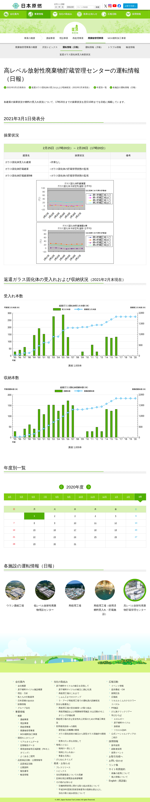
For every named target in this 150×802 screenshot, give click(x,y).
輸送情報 (130, 47)
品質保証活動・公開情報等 (30, 760)
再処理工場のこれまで (69, 693)
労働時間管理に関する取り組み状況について (79, 786)
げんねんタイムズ (64, 759)
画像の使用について (120, 773)
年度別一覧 (102, 87)
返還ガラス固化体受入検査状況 (75, 54)
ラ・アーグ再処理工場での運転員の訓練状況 (79, 700)
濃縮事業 (50, 38)
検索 (97, 7)
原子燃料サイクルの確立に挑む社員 (75, 689)
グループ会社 (24, 708)
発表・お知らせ (62, 763)
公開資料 (24, 767)
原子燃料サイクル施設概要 (30, 689)
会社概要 (22, 686)
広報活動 (112, 14)
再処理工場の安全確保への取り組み (75, 708)
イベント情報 (117, 686)
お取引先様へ (130, 6)
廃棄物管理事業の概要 (26, 47)
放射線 (117, 726)
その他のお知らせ (64, 782)
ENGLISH (70, 7)
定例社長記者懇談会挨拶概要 (69, 778)
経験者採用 (116, 749)
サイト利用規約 (117, 769)
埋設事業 (63, 38)
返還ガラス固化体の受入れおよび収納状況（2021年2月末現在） (61, 87)
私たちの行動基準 (26, 697)
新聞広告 (115, 693)
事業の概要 (29, 38)
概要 (20, 716)
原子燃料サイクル (122, 722)
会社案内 (14, 14)
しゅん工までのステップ (70, 697)
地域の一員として (67, 748)
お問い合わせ (116, 760)
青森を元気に (65, 756)
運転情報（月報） (94, 47)
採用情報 (136, 14)
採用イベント (117, 752)
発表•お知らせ (90, 14)
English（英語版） (118, 780)
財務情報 (22, 704)
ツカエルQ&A (120, 730)
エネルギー (119, 719)
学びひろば (116, 715)
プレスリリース (63, 767)
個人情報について (119, 777)
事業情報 (38, 14)
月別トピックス (50, 47)
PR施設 (114, 708)
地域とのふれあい (67, 752)
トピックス (61, 771)
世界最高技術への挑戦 (66, 726)
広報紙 (114, 697)
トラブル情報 (114, 47)
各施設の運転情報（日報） (125, 87)
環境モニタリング (26, 738)
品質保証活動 (26, 764)
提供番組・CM (118, 689)
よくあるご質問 (27, 756)
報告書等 (24, 771)
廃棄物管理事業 (95, 38)
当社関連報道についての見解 (69, 774)
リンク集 (113, 765)
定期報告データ (27, 745)
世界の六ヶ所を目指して (70, 741)
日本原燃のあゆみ (26, 700)
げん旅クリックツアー (121, 711)
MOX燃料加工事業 (117, 38)
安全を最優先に (63, 704)
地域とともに (62, 745)
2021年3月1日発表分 (16, 87)
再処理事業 (78, 38)
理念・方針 (23, 693)
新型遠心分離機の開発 (69, 730)
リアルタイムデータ (29, 741)
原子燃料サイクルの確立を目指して (72, 686)
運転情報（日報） (71, 47)
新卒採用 (115, 745)
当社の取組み (65, 14)
